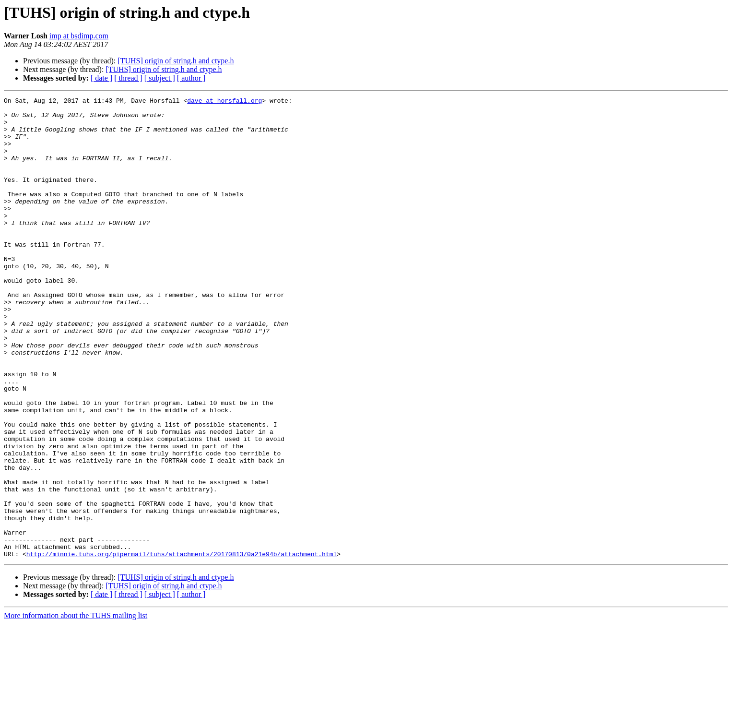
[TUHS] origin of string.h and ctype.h (176, 61)
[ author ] (191, 78)
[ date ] (101, 78)
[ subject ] (159, 78)
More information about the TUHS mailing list (75, 708)
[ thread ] (128, 78)
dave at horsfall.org (224, 101)
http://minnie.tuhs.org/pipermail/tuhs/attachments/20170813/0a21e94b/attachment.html (181, 646)
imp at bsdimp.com (78, 36)
